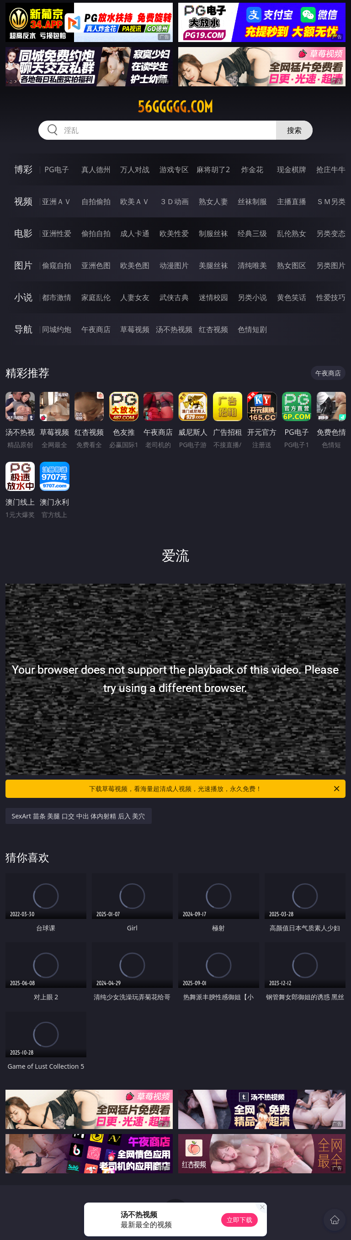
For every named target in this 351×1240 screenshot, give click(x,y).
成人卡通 (134, 233)
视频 (23, 201)
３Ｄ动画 (174, 201)
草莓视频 (134, 329)
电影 (23, 233)
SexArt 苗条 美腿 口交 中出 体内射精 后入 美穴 (78, 816)
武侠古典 (174, 297)
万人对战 (134, 169)
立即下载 (239, 1219)
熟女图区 (291, 265)
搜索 (294, 130)
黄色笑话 (291, 297)
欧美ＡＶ (134, 201)
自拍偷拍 (96, 201)
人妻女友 (134, 297)
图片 (23, 265)
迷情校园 (213, 297)
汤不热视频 (174, 329)
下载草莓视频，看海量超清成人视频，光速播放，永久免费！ (215, 788)
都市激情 (56, 297)
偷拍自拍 (96, 233)
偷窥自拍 (56, 265)
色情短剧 (252, 329)
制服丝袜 (213, 233)
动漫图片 (174, 265)
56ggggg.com (175, 107)
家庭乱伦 (96, 297)
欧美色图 (134, 265)
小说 (23, 297)
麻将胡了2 (213, 169)
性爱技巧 (331, 297)
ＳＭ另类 (331, 201)
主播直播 (291, 201)
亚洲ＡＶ (56, 201)
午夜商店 (96, 329)
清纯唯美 (252, 265)
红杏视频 (213, 329)
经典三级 (252, 233)
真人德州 (96, 169)
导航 (23, 329)
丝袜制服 (252, 201)
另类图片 (331, 265)
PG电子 (56, 169)
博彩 (23, 169)
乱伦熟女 (291, 233)
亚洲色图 (96, 265)
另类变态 (331, 233)
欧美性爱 (174, 233)
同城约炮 (56, 329)
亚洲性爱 (56, 233)
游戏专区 (174, 169)
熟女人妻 (213, 201)
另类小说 (252, 297)
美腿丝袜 (213, 265)
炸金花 (252, 169)
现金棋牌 (291, 169)
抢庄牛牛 (331, 169)
